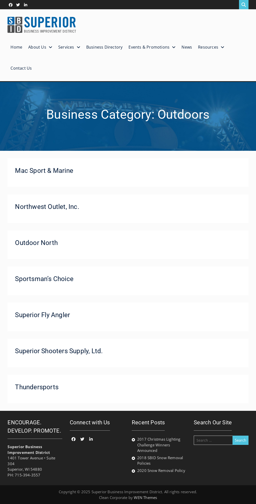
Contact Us (21, 68)
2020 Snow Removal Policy (161, 470)
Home (16, 47)
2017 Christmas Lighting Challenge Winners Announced (158, 445)
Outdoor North (36, 242)
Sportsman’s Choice (44, 279)
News (187, 47)
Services (66, 47)
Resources (208, 47)
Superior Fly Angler (42, 315)
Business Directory (104, 47)
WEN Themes (145, 497)
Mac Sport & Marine (44, 170)
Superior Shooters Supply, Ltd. (59, 351)
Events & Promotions (149, 47)
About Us (37, 47)
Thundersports (36, 387)
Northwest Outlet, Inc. (47, 206)
